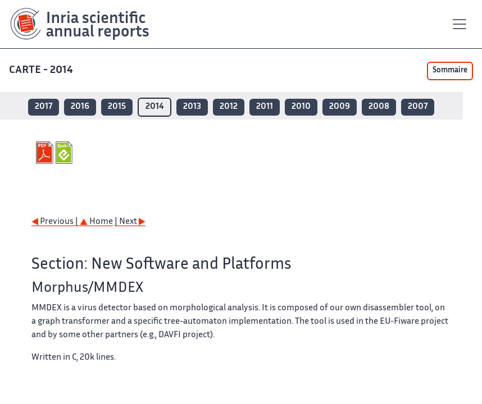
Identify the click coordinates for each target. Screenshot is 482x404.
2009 (339, 107)
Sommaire (450, 70)
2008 (379, 107)
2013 (192, 107)
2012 (229, 107)
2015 (117, 107)
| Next (130, 222)
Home (96, 222)
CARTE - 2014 (42, 70)
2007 (418, 107)
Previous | (55, 222)
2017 (43, 107)
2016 (80, 107)
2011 (264, 107)
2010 (301, 107)
